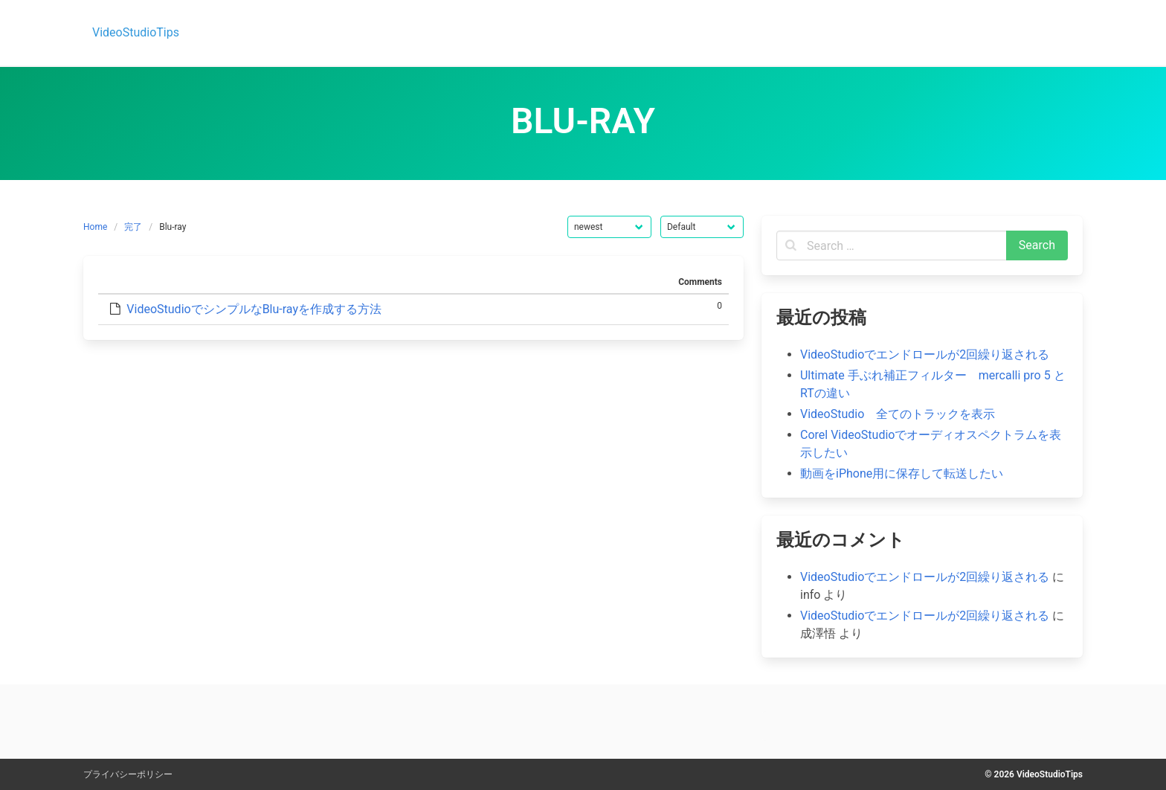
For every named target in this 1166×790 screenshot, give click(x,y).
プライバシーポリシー (128, 774)
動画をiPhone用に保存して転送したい (901, 473)
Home (95, 227)
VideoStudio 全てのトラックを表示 (897, 414)
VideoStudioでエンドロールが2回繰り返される (924, 354)
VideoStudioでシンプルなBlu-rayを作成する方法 (253, 309)
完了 (133, 227)
